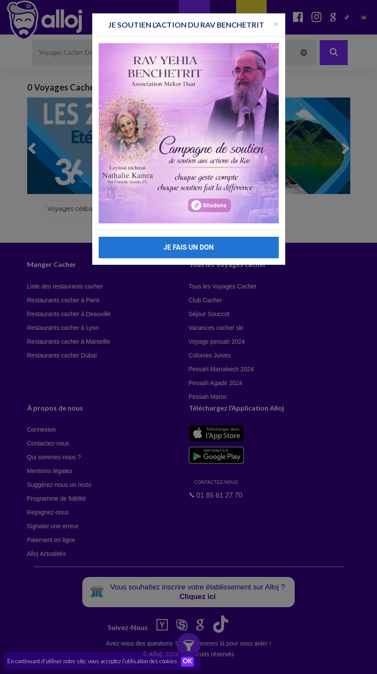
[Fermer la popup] (276, 23)
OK (189, 661)
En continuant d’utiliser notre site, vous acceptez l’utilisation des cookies (92, 661)
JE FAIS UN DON (188, 247)
